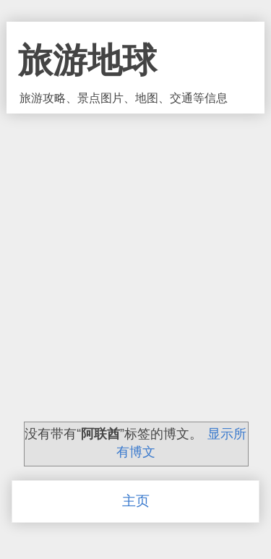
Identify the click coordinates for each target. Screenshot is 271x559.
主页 (136, 500)
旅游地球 (87, 60)
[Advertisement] (135, 253)
